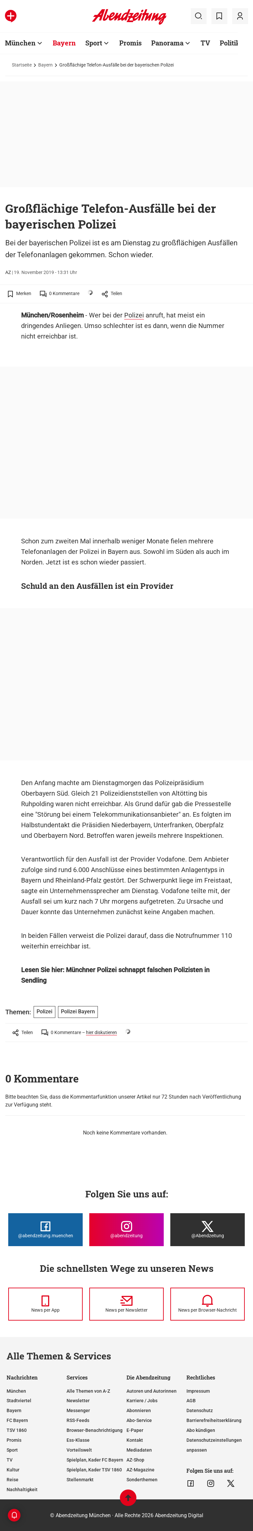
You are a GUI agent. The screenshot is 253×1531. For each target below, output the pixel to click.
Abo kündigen (200, 1430)
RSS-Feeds (78, 1420)
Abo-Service (139, 1420)
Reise (12, 1479)
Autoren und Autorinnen (151, 1391)
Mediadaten (139, 1450)
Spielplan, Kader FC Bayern (95, 1460)
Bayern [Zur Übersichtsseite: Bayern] (64, 43)
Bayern (45, 65)
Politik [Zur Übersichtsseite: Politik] (230, 43)
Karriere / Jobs (141, 1400)
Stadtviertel (19, 1400)
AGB (191, 1400)
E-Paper (134, 1430)
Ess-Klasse (78, 1440)
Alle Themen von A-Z (88, 1391)
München (16, 1391)
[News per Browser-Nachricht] (207, 1304)
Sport (12, 1450)
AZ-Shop (135, 1460)
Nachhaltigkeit (22, 1489)
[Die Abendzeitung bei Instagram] (126, 1229)
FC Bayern (17, 1420)
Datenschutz (199, 1410)
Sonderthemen (141, 1479)
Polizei (134, 315)
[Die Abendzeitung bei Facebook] (45, 1229)
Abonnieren (138, 1410)
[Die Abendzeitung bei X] (207, 1229)
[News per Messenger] (45, 1304)
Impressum (198, 1391)
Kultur (13, 1469)
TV (10, 1460)
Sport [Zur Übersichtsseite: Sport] (93, 43)
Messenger (78, 1410)
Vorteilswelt (79, 1450)
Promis (14, 1440)
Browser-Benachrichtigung (95, 1430)
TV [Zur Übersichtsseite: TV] (205, 43)
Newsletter (78, 1400)
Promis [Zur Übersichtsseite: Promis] (130, 43)
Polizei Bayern (78, 1011)
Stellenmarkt (80, 1479)
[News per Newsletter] (126, 1304)
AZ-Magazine (140, 1469)
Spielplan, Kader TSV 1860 (94, 1469)
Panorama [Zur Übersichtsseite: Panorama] (167, 43)
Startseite (22, 65)
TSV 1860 (17, 1430)
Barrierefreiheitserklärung (213, 1420)
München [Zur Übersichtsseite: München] (20, 43)
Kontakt (134, 1440)
